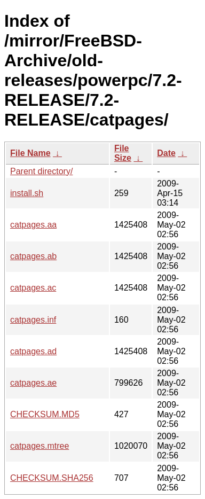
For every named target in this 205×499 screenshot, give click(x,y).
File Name (30, 153)
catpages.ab (33, 256)
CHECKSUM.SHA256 (51, 477)
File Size (122, 153)
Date (166, 153)
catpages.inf (33, 319)
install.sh (26, 193)
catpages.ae (33, 382)
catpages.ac (33, 287)
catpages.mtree (39, 445)
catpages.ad (33, 351)
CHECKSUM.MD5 (45, 414)
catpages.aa (33, 224)
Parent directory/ (41, 171)
